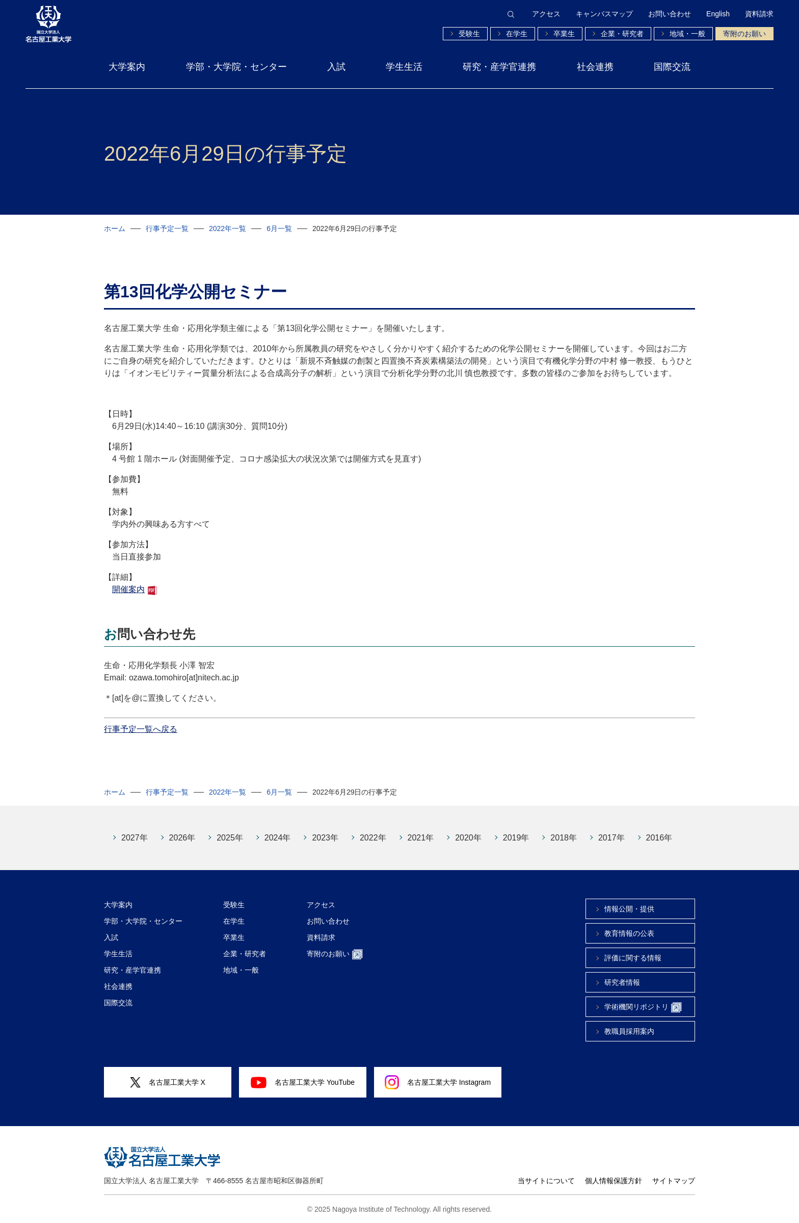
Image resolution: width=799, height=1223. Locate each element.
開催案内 (128, 589)
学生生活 (404, 67)
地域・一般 (687, 34)
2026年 (182, 837)
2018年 (563, 837)
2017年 (611, 837)
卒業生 (564, 34)
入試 (336, 67)
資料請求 (759, 13)
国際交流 (672, 67)
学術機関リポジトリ (643, 1007)
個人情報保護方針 (613, 1181)
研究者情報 (622, 982)
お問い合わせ (669, 13)
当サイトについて (546, 1181)
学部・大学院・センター (236, 67)
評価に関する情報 (632, 958)
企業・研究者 (622, 34)
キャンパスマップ (604, 13)
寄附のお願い (744, 34)
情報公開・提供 (629, 909)
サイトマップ (673, 1181)
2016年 (659, 837)
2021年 (421, 837)
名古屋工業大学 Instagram (438, 1082)
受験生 (469, 34)
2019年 (516, 837)
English (718, 13)
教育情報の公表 (629, 933)
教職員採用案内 (629, 1031)
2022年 (373, 837)
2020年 (468, 837)
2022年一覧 (227, 228)
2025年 (230, 837)
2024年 (277, 837)
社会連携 (595, 67)
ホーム (114, 228)
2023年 (325, 837)
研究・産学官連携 (499, 67)
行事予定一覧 (167, 228)
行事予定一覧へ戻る (140, 729)
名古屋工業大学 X (167, 1082)
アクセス (546, 13)
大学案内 (127, 67)
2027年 (134, 837)
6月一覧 (279, 228)
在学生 (516, 34)
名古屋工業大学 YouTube (303, 1082)
